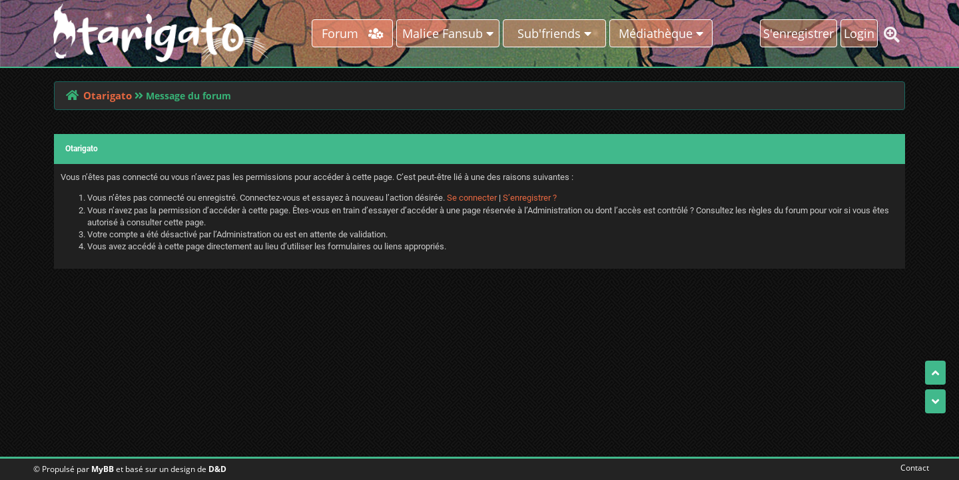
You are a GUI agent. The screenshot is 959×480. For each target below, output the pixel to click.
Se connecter (472, 198)
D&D (217, 469)
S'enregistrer (798, 33)
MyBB (102, 469)
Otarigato (107, 95)
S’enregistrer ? (530, 198)
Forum (353, 33)
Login (859, 33)
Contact (912, 467)
